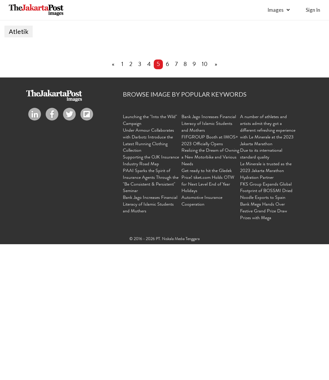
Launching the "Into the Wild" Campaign (150, 256)
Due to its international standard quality (261, 290)
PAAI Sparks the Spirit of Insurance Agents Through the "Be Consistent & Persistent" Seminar (150, 317)
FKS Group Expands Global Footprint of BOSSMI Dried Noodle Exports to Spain (266, 327)
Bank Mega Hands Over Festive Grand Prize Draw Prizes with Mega (263, 347)
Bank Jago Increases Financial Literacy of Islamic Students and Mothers (150, 341)
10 (205, 201)
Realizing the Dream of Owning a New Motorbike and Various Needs (210, 294)
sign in (313, 10)
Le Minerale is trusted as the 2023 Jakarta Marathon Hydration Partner (266, 307)
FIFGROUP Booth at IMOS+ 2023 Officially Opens (209, 277)
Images (275, 10)
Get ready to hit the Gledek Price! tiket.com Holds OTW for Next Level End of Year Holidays (207, 317)
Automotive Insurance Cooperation (201, 337)
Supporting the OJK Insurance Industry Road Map (151, 297)
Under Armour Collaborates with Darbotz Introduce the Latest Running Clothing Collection (148, 277)
